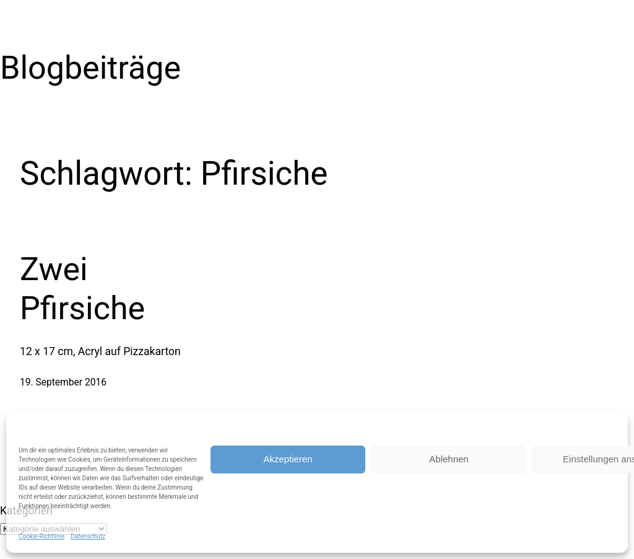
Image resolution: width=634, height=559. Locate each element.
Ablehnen (448, 459)
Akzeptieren (287, 459)
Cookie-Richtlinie (41, 536)
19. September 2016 (63, 382)
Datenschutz (88, 536)
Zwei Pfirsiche (82, 288)
